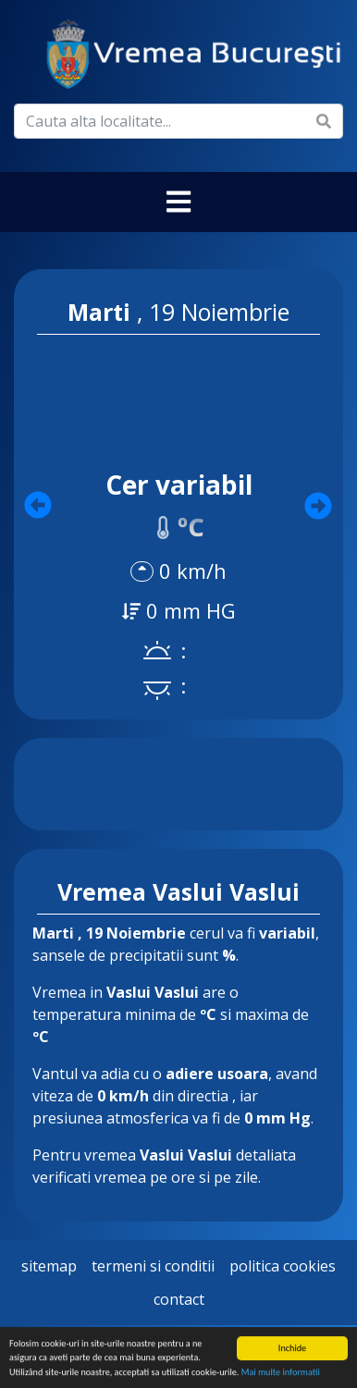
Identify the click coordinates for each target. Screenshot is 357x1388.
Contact (179, 1299)
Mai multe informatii (280, 1373)
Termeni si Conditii (153, 1266)
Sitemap (49, 1266)
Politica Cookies (282, 1266)
